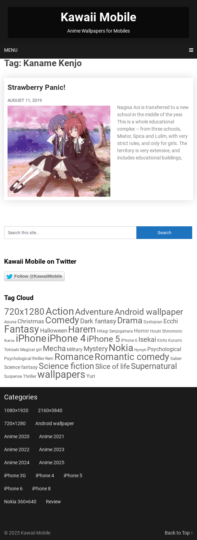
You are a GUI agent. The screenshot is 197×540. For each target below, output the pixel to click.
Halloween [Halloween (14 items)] (53, 330)
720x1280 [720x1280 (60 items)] (24, 312)
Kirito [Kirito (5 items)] (162, 340)
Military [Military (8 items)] (75, 349)
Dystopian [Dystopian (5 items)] (153, 322)
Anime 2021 (51, 436)
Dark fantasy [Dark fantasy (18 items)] (98, 321)
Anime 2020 (16, 436)
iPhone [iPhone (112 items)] (31, 338)
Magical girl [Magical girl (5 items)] (31, 349)
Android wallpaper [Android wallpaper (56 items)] (148, 312)
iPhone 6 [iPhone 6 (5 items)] (129, 340)
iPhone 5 (73, 475)
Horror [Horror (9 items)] (141, 331)
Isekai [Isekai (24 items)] (147, 339)
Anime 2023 (51, 449)
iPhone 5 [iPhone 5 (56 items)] (103, 339)
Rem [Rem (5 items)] (49, 358)
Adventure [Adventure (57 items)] (94, 312)
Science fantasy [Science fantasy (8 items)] (21, 367)
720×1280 (15, 423)
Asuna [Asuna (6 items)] (10, 321)
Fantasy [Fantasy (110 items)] (21, 329)
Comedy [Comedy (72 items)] (62, 320)
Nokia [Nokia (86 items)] (121, 347)
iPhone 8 (41, 488)
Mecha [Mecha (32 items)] (54, 348)
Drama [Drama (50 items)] (130, 320)
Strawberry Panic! (36, 87)
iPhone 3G (15, 475)
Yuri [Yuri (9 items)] (90, 376)
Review (53, 501)
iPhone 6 (13, 488)
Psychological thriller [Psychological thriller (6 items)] (24, 358)
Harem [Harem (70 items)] (82, 329)
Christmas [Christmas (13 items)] (30, 321)
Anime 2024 (16, 462)
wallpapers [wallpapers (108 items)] (61, 374)
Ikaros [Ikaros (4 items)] (9, 340)
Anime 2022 (16, 449)
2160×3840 (50, 410)
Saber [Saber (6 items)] (176, 358)
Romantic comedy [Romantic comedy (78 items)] (132, 356)
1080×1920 (16, 410)
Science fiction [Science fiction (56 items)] (66, 366)
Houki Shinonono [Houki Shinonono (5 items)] (166, 331)
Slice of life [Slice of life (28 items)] (112, 366)
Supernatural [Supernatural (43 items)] (154, 366)
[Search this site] (70, 232)
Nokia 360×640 (20, 501)
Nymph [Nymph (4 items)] (140, 350)
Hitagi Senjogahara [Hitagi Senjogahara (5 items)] (115, 331)
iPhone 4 (45, 475)
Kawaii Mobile (98, 17)
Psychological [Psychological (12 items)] (164, 349)
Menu (10, 50)
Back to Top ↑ (179, 533)
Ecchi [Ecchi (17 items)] (170, 321)
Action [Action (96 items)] (60, 311)
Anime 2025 (51, 462)
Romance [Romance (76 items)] (74, 356)
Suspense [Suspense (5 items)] (13, 376)
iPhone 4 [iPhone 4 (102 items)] (66, 338)
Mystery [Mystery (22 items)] (96, 349)
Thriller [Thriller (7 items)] (29, 376)
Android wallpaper (54, 423)
